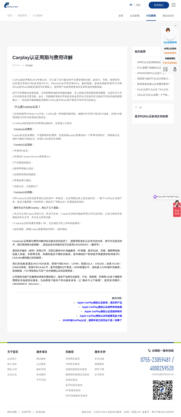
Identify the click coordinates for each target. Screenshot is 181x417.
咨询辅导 (41, 374)
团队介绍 (12, 369)
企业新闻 (134, 15)
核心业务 (12, 364)
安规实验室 (71, 379)
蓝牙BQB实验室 (74, 385)
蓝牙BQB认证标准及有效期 (151, 116)
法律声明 (26, 412)
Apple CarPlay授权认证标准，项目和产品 (99, 302)
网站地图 (12, 412)
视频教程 (99, 364)
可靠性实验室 (72, 364)
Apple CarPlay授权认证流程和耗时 (103, 311)
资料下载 (99, 369)
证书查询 (99, 374)
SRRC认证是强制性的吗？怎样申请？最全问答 (154, 62)
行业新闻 (38, 15)
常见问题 (99, 358)
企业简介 (12, 358)
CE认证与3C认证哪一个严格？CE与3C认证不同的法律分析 (154, 94)
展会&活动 (168, 15)
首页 (9, 15)
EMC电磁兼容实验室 (76, 395)
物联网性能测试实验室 (77, 374)
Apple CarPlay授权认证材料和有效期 (102, 307)
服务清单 (41, 369)
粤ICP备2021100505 (163, 412)
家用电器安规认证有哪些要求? (153, 84)
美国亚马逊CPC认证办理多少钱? (154, 78)
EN (138, 5)
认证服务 (41, 364)
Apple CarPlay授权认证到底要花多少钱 (101, 315)
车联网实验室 (72, 358)
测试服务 (41, 358)
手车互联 (41, 379)
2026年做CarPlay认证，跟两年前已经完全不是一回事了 (92, 320)
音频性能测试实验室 (76, 369)
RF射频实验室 (73, 390)
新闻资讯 (22, 15)
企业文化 (12, 374)
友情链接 (40, 412)
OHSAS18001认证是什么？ (152, 73)
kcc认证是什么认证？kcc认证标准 (154, 89)
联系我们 (159, 5)
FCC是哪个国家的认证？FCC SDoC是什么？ (154, 67)
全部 (120, 15)
